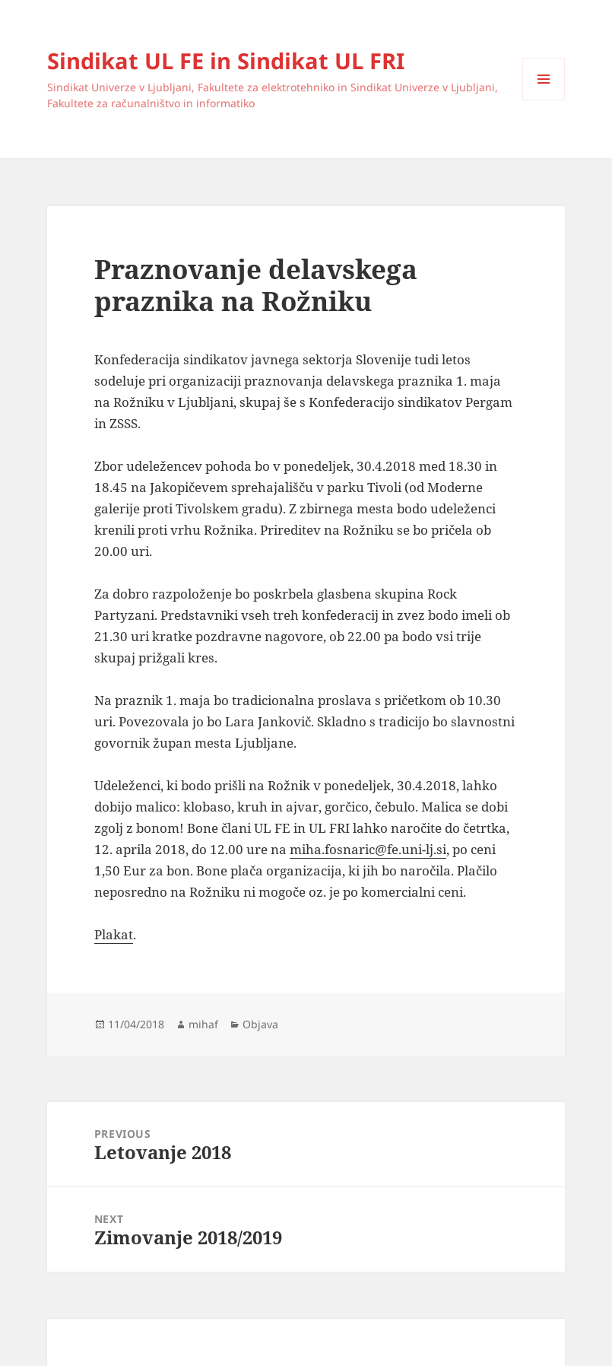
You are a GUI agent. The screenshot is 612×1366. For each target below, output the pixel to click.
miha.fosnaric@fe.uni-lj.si (368, 849)
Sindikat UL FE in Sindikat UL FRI (225, 60)
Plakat (113, 934)
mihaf (203, 1024)
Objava (260, 1024)
